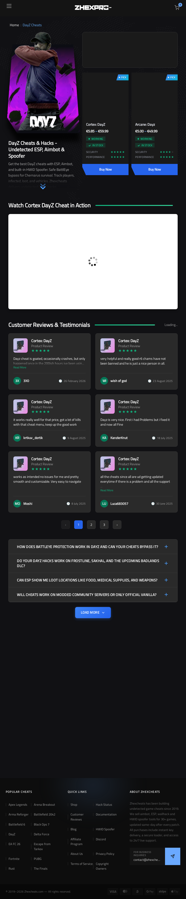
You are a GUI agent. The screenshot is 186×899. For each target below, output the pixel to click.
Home (14, 25)
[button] (43, 183)
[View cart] (177, 7)
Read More (19, 368)
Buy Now (105, 169)
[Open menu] (9, 6)
